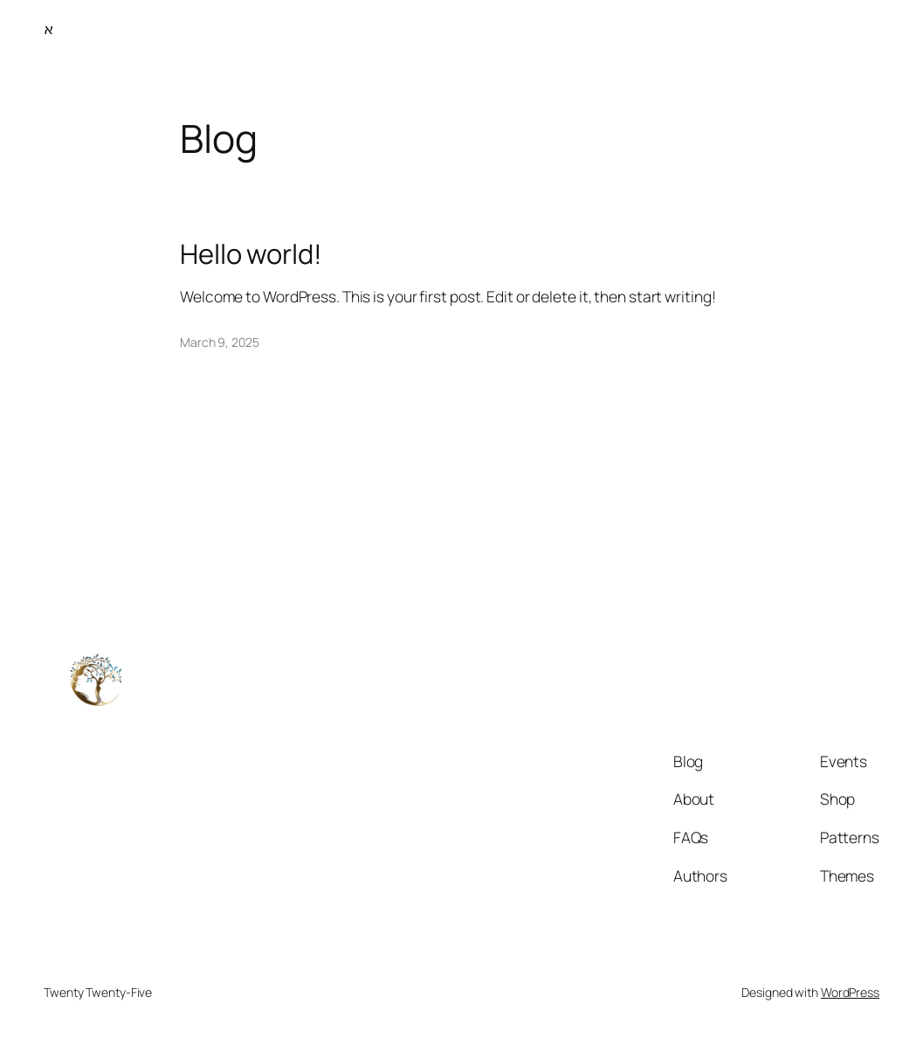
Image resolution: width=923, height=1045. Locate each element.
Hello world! (251, 254)
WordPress (850, 992)
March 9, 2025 (219, 342)
